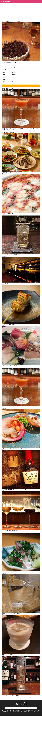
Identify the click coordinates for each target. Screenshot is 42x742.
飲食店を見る (4, 173)
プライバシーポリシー (10, 710)
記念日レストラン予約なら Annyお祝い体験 (11, 711)
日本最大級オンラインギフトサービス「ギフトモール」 (29, 711)
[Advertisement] (21, 11)
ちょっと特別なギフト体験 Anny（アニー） (32, 710)
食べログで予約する (20, 85)
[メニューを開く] (39, 1)
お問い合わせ (17, 710)
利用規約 (21, 710)
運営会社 (3, 710)
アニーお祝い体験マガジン (5, 1)
